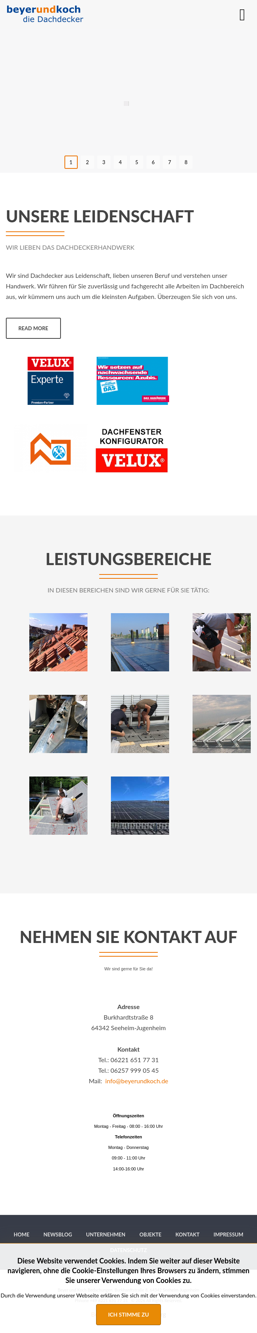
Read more (33, 328)
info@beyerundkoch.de (136, 1080)
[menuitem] (21, 1234)
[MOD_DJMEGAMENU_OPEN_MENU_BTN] (242, 14)
